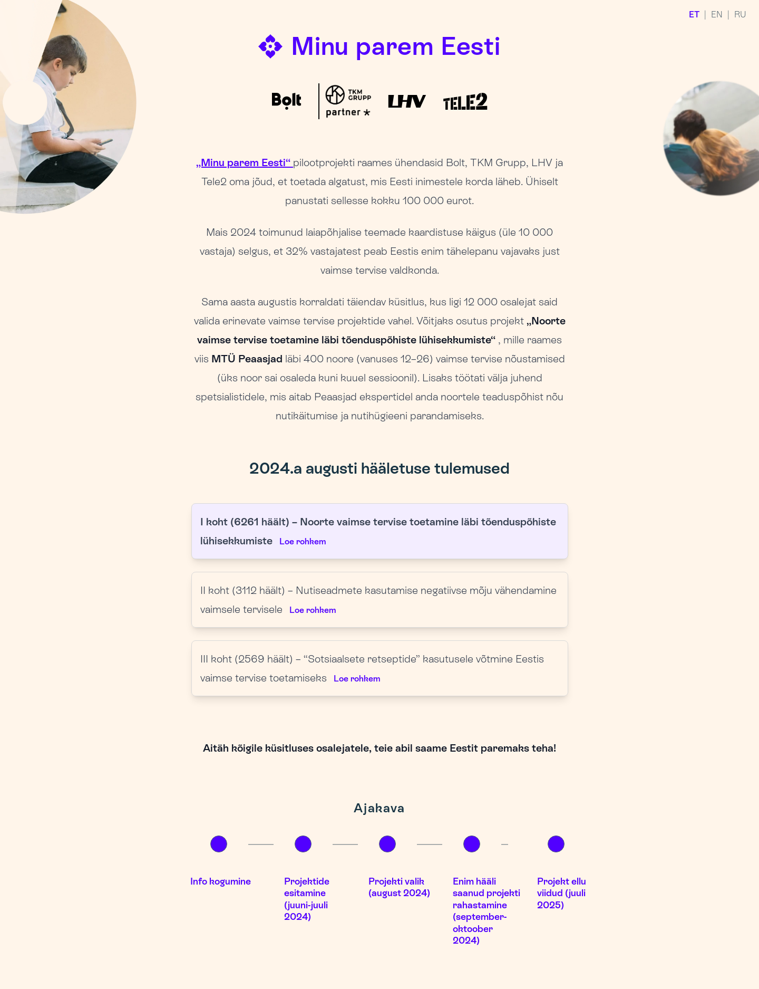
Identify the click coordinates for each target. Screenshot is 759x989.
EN (717, 14)
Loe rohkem (302, 541)
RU (740, 14)
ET (694, 14)
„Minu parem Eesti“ (244, 162)
